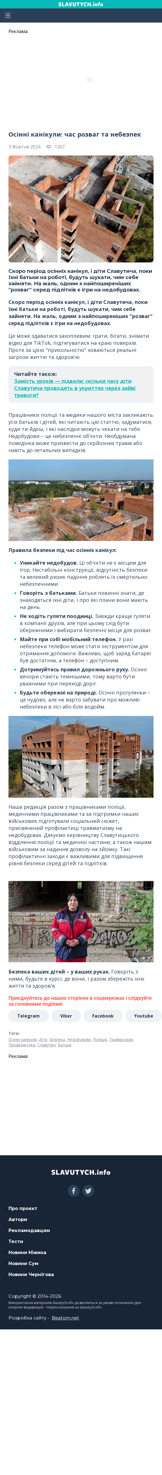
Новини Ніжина (27, 1252)
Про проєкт (22, 1208)
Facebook (103, 1016)
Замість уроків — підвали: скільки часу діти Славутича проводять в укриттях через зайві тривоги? (74, 388)
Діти (43, 1039)
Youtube (143, 1016)
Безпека (57, 1039)
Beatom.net (65, 1318)
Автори (17, 1219)
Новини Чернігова (31, 1274)
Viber (66, 1016)
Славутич (47, 1044)
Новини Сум (23, 1263)
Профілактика (21, 1044)
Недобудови (79, 1039)
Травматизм (121, 1039)
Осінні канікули (22, 1039)
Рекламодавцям (29, 1230)
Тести (15, 1241)
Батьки (64, 1044)
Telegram (28, 1016)
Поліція (100, 1039)
